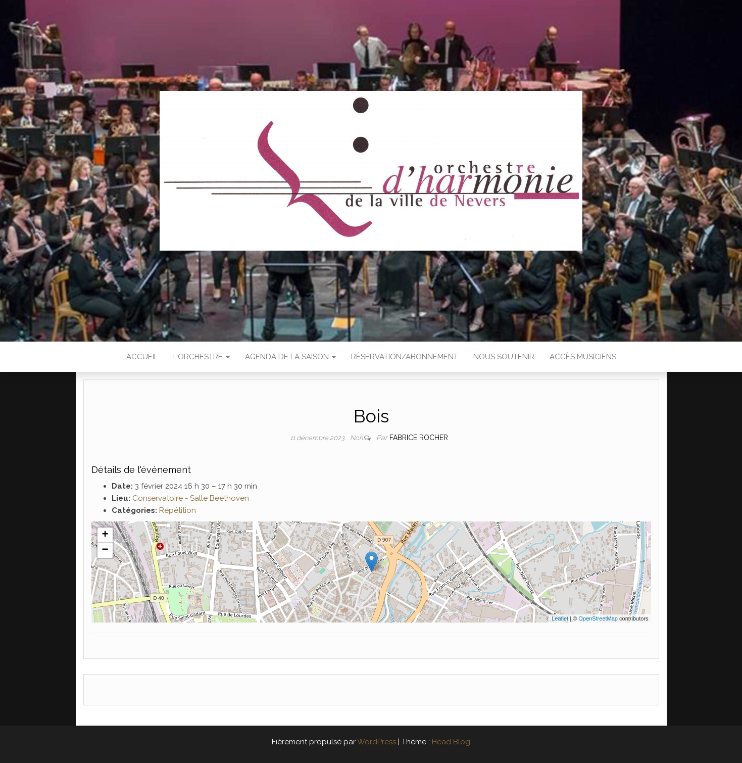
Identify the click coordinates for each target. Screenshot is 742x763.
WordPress (376, 741)
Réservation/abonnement (404, 356)
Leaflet (560, 618)
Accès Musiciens (583, 356)
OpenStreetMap (598, 618)
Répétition (177, 510)
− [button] (105, 550)
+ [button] (105, 535)
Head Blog (451, 741)
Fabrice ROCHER (418, 438)
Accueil (142, 356)
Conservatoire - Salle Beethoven (190, 498)
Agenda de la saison (290, 356)
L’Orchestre (201, 356)
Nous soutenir (503, 356)
